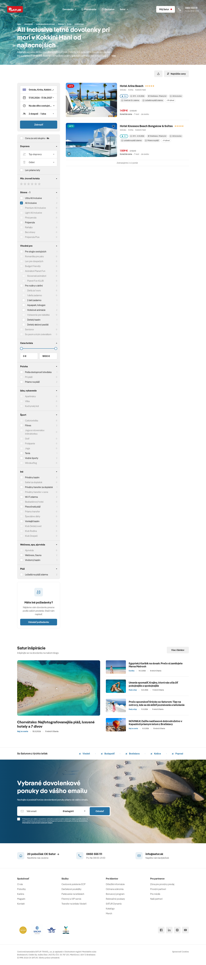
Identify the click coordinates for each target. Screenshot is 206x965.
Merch (109, 913)
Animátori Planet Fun (35, 271)
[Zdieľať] (158, 73)
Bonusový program (115, 894)
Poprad (177, 753)
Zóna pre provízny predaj (162, 884)
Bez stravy (30, 232)
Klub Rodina (31, 531)
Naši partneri (156, 898)
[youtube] (185, 930)
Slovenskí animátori (36, 275)
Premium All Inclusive (35, 207)
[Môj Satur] (165, 9)
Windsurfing (31, 463)
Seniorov (29, 329)
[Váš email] (38, 811)
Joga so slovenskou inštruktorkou (34, 432)
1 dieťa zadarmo (34, 295)
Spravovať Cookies (180, 951)
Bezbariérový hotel (34, 501)
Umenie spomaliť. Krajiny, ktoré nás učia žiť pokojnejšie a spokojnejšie (153, 684)
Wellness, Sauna (33, 555)
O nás (20, 884)
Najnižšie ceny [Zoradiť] (176, 73)
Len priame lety (32, 170)
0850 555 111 (94, 854)
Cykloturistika (31, 420)
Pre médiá (155, 894)
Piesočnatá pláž (32, 506)
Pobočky (21, 889)
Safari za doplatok (33, 482)
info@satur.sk (154, 854)
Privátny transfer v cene (36, 492)
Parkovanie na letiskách (73, 894)
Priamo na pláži (152, 140)
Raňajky (29, 227)
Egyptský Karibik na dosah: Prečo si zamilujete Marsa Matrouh (156, 665)
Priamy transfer (32, 511)
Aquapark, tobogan (36, 305)
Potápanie (30, 443)
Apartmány (30, 396)
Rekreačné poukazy (115, 898)
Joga (27, 448)
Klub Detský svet (33, 526)
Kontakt (21, 903)
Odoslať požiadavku (38, 622)
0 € (24, 356)
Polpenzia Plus (32, 237)
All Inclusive (31, 203)
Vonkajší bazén (32, 521)
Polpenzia (30, 222)
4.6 (124, 96)
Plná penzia (30, 217)
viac (114, 55)
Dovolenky (69, 9)
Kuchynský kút (32, 406)
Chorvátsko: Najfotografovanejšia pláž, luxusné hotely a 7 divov (56, 724)
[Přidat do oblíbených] (113, 86)
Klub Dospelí (31, 535)
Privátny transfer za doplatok (39, 487)
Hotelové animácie (36, 310)
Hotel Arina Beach (131, 86)
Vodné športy (31, 458)
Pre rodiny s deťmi (34, 285)
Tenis (27, 453)
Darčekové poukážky (71, 889)
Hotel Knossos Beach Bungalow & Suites (146, 126)
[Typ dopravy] (38, 154)
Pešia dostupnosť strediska (38, 372)
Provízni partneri (158, 889)
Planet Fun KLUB (35, 280)
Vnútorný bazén (32, 560)
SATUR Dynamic (114, 903)
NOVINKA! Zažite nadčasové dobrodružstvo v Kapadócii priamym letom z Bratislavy (155, 722)
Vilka (27, 401)
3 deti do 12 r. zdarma (130, 100)
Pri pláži (28, 377)
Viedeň (84, 753)
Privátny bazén (32, 477)
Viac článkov (177, 650)
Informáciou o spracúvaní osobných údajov (37, 823)
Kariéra (20, 894)
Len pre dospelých (34, 261)
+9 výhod (166, 140)
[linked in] (169, 930)
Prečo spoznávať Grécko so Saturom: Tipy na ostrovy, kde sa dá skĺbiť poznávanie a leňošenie (157, 703)
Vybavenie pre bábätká (38, 314)
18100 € (46, 356)
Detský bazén (33, 319)
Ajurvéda (29, 550)
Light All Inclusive (33, 212)
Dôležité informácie (115, 884)
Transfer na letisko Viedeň (74, 903)
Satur (124, 9)
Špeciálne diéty (32, 516)
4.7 (124, 136)
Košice (155, 753)
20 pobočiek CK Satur (43, 854)
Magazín (21, 898)
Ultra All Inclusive (33, 198)
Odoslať (100, 811)
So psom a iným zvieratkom (38, 334)
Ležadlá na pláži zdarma (153, 100)
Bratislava (132, 753)
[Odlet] (38, 162)
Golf (27, 438)
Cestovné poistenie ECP (74, 884)
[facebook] (161, 930)
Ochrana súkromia (114, 889)
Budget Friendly (33, 266)
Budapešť (108, 753)
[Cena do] (38, 348)
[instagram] (177, 930)
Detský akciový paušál (37, 324)
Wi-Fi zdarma (31, 496)
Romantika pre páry (34, 256)
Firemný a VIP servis (71, 898)
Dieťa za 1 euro (34, 290)
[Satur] (15, 9)
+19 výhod (170, 100)
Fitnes (28, 425)
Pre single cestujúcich (35, 251)
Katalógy (110, 908)
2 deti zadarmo (34, 300)
